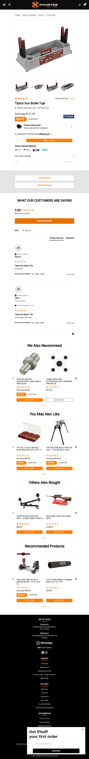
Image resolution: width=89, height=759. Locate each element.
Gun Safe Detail (44, 704)
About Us (44, 689)
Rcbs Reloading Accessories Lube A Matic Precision (29, 381)
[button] (30, 387)
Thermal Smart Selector (44, 708)
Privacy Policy (44, 722)
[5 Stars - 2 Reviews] (33, 98)
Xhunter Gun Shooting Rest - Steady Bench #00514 (30, 517)
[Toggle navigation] (4, 4)
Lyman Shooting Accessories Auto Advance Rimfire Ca (59, 381)
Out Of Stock (59, 400)
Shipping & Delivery (44, 726)
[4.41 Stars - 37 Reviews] (30, 524)
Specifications (44, 185)
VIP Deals (44, 664)
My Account (44, 667)
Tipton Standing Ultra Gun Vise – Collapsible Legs (59, 449)
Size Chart (44, 700)
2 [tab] (45, 405)
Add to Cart (49, 140)
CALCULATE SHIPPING (44, 156)
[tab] (56, 238)
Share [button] (42, 274)
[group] (44, 210)
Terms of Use (45, 718)
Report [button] (37, 274)
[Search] (31, 230)
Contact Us (45, 697)
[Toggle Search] (9, 4)
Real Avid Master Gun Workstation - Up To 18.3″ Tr (29, 582)
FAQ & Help (45, 678)
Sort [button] (18, 230)
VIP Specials (68, 116)
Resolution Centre (44, 671)
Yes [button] (32, 274)
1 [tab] (43, 405)
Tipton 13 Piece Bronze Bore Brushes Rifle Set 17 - (30, 449)
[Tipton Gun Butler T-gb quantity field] (19, 140)
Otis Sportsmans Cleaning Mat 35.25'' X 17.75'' (59, 581)
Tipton (71, 98)
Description (44, 178)
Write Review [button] (44, 221)
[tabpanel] (29, 376)
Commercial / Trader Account (44, 675)
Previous (13, 378)
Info (51, 134)
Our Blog (44, 693)
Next (76, 378)
